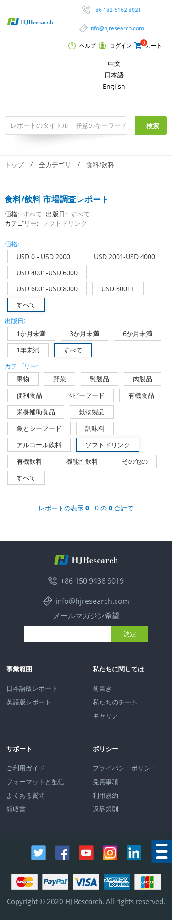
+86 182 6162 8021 (116, 10)
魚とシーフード (34, 427)
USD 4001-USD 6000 (43, 271)
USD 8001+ (113, 287)
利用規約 (105, 795)
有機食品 (137, 394)
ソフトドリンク (103, 443)
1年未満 (23, 349)
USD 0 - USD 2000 (39, 255)
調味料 (91, 427)
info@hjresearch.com (116, 28)
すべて (22, 303)
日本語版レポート (32, 688)
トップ (14, 164)
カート (148, 46)
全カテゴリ (55, 164)
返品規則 (105, 809)
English (114, 86)
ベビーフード (81, 394)
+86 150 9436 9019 (92, 581)
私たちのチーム (115, 702)
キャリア (105, 715)
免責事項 (105, 781)
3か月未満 (80, 332)
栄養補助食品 (31, 411)
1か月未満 (27, 332)
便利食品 (25, 394)
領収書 (16, 809)
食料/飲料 (100, 164)
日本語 (114, 74)
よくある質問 (25, 795)
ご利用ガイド (25, 767)
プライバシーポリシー (125, 767)
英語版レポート (28, 702)
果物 (18, 378)
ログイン (115, 46)
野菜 (55, 378)
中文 (114, 63)
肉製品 (138, 378)
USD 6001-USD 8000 (43, 287)
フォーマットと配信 (35, 781)
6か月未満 (133, 332)
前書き (102, 688)
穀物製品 (87, 411)
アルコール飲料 (34, 443)
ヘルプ (82, 46)
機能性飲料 (77, 460)
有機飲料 (25, 460)
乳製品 (95, 378)
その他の (130, 460)
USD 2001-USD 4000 (120, 255)
